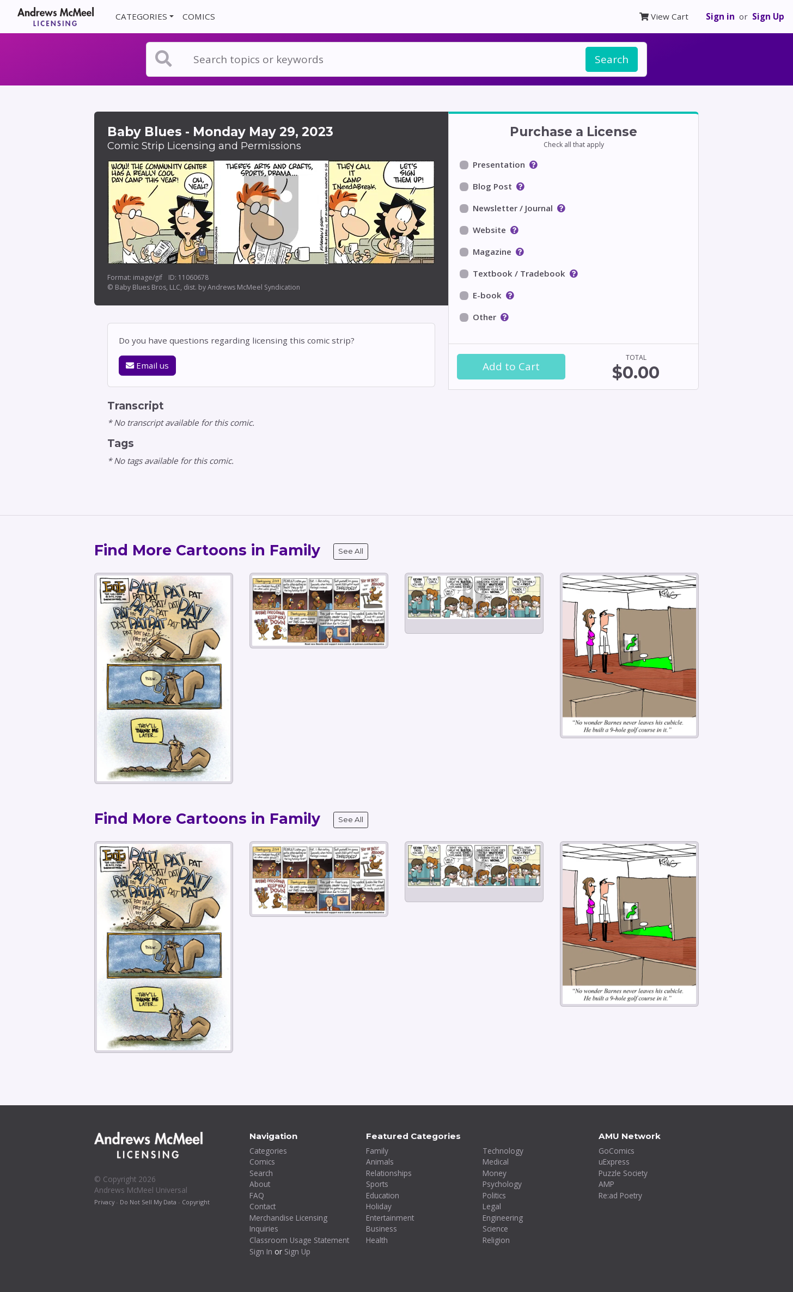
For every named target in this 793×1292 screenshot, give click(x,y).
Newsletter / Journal (513, 208)
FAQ (256, 1195)
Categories (268, 1151)
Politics (494, 1195)
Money (495, 1173)
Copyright (196, 1202)
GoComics (617, 1151)
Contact (262, 1206)
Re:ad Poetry (620, 1195)
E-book (487, 295)
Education (382, 1195)
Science (495, 1228)
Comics (262, 1161)
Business (381, 1228)
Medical (496, 1161)
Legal (492, 1206)
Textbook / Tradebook (519, 273)
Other (484, 316)
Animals (380, 1161)
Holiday (379, 1206)
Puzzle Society (623, 1173)
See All (350, 551)
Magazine (492, 251)
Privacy (104, 1202)
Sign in (720, 16)
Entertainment (390, 1218)
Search (612, 59)
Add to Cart (511, 366)
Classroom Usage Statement (299, 1240)
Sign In (260, 1251)
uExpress (614, 1161)
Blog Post (492, 186)
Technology (503, 1151)
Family (377, 1151)
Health (377, 1240)
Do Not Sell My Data (148, 1202)
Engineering (503, 1218)
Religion (496, 1240)
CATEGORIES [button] (141, 16)
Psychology (502, 1184)
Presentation (499, 164)
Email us (147, 365)
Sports (377, 1184)
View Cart (663, 16)
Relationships (389, 1173)
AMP (606, 1184)
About (259, 1184)
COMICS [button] (198, 16)
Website (489, 229)
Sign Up (768, 16)
